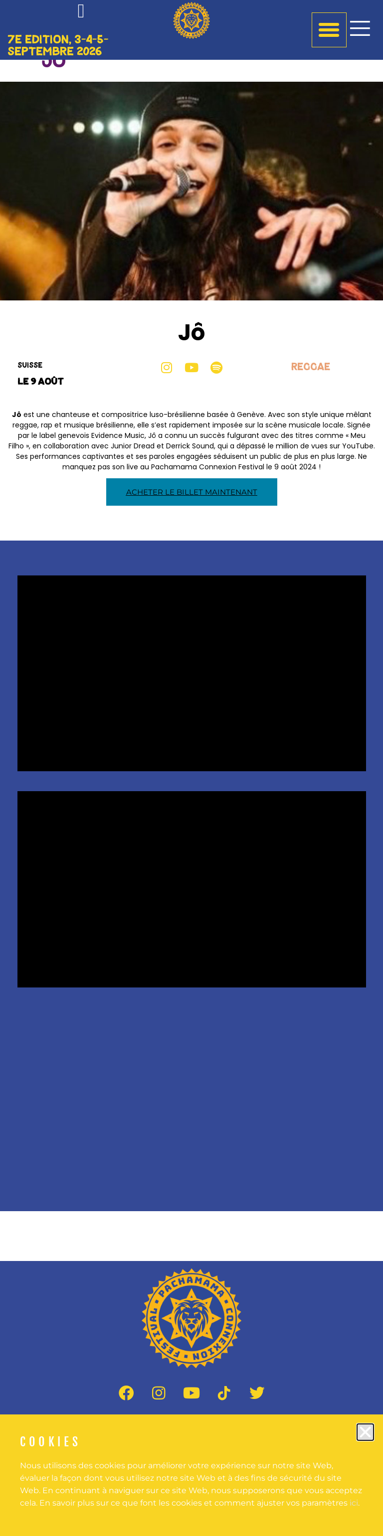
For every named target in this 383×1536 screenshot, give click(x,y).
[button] (365, 1432)
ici (354, 1503)
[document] (191, 768)
